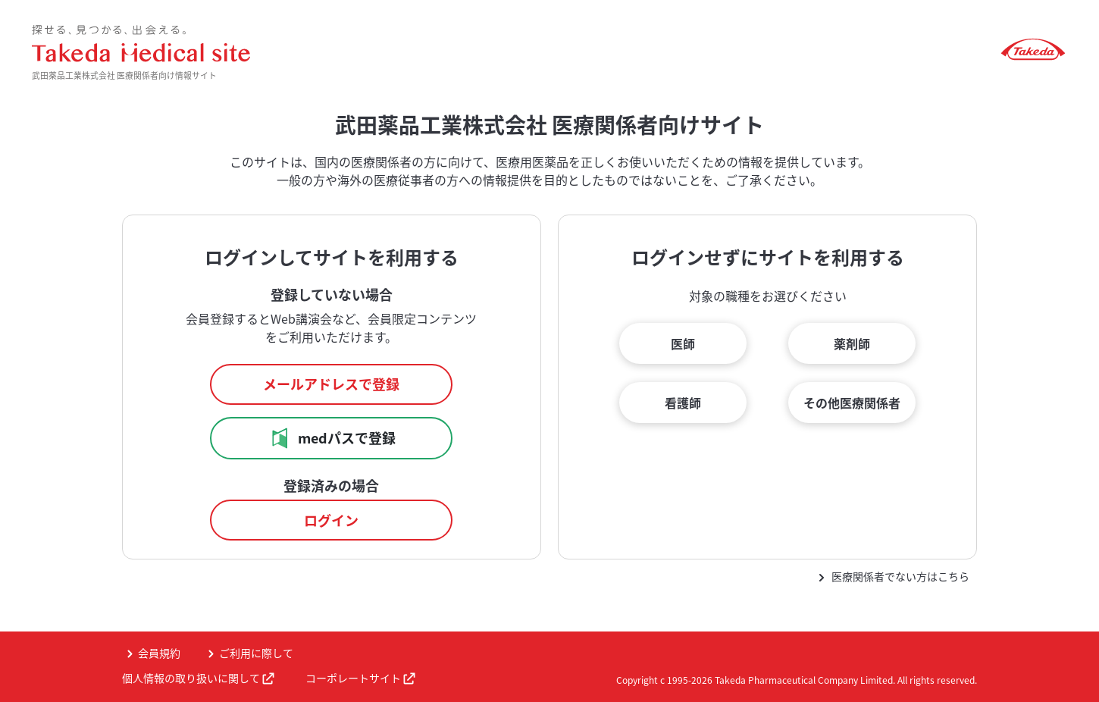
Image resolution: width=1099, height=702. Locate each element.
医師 (683, 343)
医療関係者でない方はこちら (900, 576)
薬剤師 (852, 343)
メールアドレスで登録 (331, 384)
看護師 (683, 402)
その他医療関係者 (851, 402)
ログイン (331, 520)
